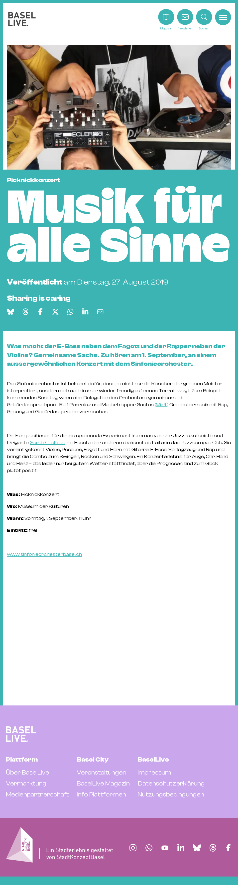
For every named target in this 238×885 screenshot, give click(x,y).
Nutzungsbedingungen (171, 794)
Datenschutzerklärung (171, 783)
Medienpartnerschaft (37, 794)
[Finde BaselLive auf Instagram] (133, 848)
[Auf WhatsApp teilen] (70, 311)
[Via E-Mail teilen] (100, 311)
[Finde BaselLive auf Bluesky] (197, 848)
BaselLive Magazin (103, 783)
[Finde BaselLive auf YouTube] (165, 848)
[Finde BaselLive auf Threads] (213, 848)
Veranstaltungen (101, 772)
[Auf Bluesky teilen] (10, 311)
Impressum (154, 772)
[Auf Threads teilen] (25, 311)
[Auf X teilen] (55, 311)
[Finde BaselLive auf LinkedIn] (181, 848)
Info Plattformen (101, 794)
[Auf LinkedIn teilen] (85, 311)
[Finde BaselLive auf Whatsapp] (149, 848)
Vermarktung (26, 783)
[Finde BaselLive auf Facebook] (228, 848)
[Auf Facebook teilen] (40, 311)
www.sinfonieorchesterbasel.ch (44, 554)
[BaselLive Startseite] (22, 20)
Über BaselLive (27, 772)
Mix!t (161, 404)
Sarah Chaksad (47, 442)
